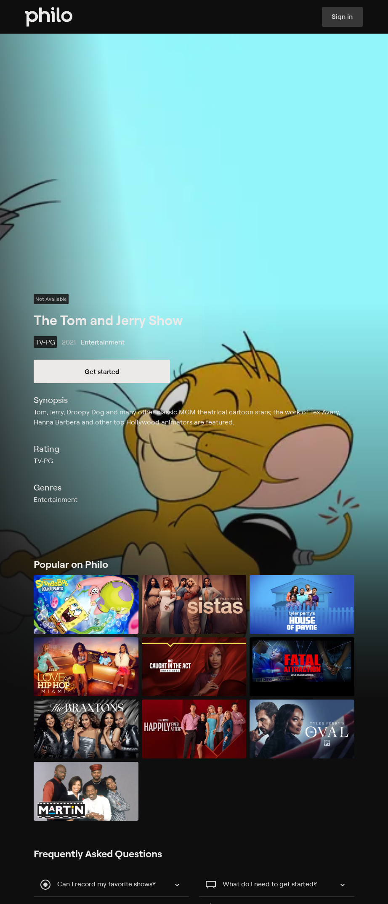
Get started (102, 371)
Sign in (342, 17)
